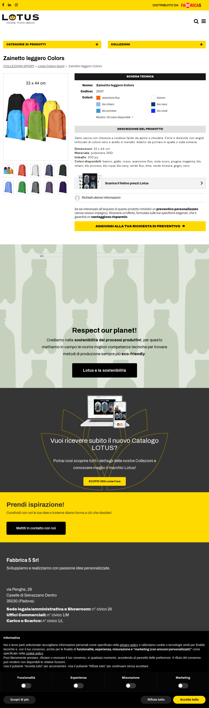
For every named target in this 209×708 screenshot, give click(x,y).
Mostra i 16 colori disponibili (113, 117)
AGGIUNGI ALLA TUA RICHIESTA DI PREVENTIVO (138, 226)
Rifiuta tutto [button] (156, 699)
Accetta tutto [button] (189, 699)
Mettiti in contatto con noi (36, 528)
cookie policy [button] (34, 653)
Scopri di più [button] (19, 699)
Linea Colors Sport (51, 66)
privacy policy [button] (129, 645)
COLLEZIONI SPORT (18, 66)
